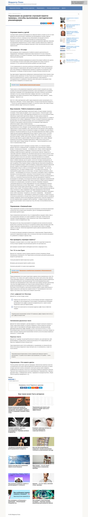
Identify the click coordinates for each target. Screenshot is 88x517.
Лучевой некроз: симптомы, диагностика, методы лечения (72, 47)
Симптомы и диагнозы (28, 8)
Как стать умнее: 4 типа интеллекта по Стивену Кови (73, 60)
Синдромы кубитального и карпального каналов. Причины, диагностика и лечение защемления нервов (72, 40)
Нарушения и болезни (15, 8)
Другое (63, 8)
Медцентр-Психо (15, 2)
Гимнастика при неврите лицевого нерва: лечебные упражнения (72, 32)
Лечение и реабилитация (53, 8)
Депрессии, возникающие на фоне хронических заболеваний (73, 26)
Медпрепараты (40, 8)
